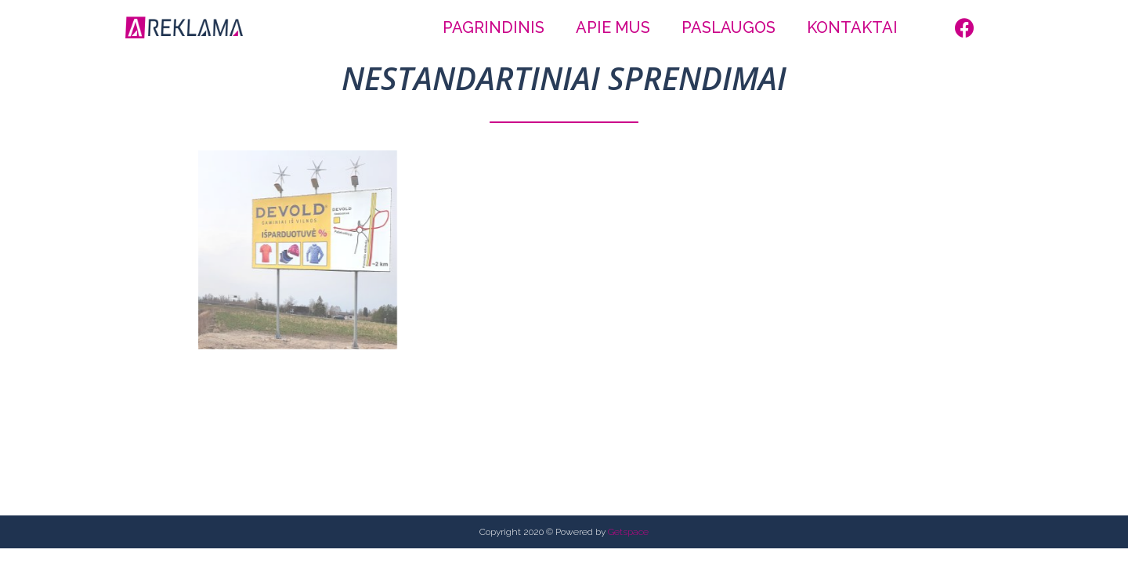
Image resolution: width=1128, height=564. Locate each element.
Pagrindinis (493, 27)
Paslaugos (729, 27)
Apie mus (613, 27)
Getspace (628, 531)
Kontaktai (852, 27)
